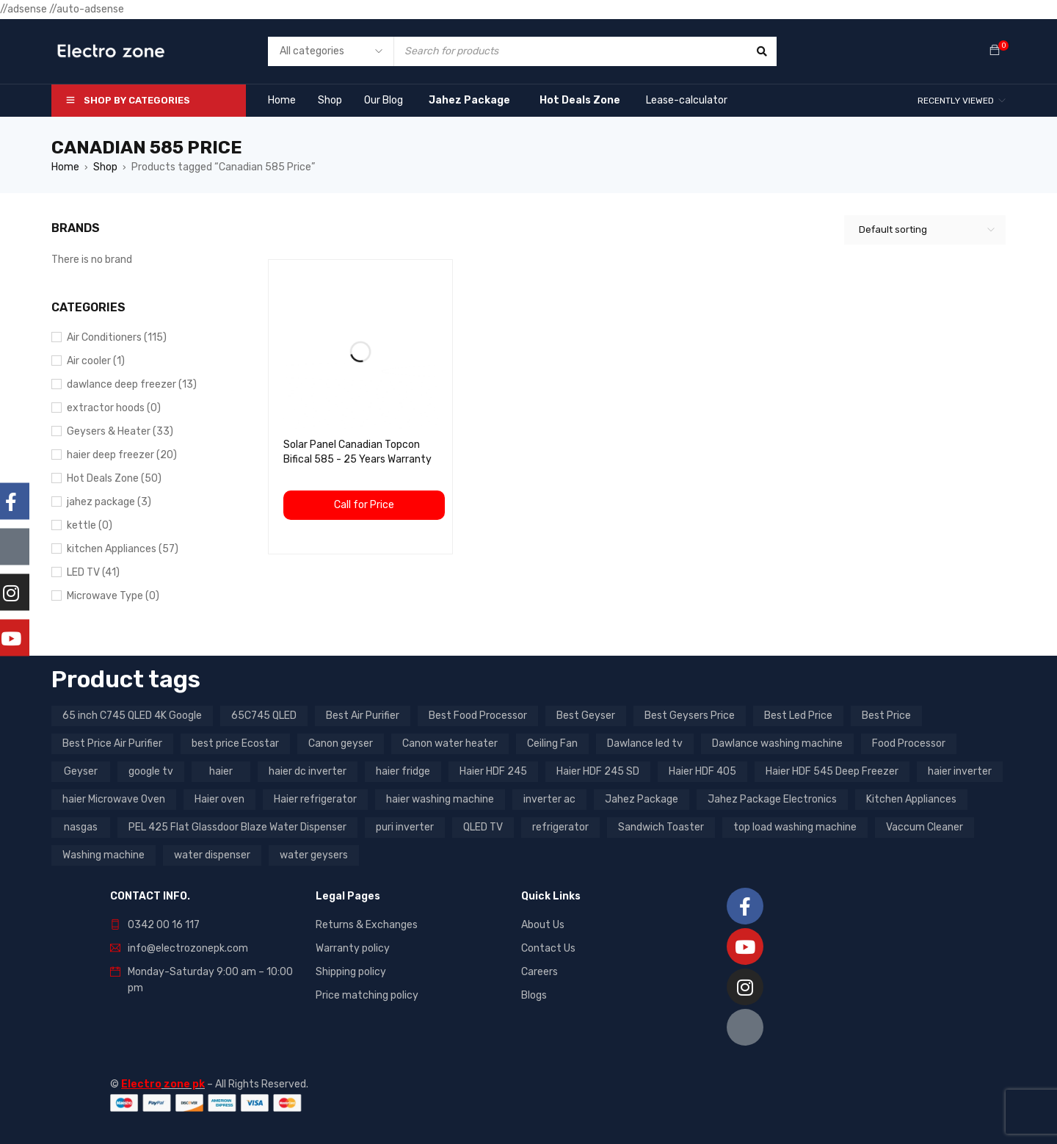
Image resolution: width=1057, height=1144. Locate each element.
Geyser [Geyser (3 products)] (81, 771)
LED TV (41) (93, 572)
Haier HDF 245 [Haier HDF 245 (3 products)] (493, 771)
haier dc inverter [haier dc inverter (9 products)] (307, 771)
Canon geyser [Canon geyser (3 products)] (340, 743)
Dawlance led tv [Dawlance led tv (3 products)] (645, 743)
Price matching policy (367, 995)
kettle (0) (89, 525)
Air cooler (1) (96, 361)
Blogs (534, 995)
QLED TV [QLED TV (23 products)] (483, 827)
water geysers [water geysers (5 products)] (314, 855)
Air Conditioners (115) (117, 337)
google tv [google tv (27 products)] (150, 771)
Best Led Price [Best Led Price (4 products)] (798, 715)
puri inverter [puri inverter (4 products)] (405, 827)
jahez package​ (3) (109, 502)
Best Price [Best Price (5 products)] (886, 715)
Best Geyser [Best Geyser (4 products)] (585, 715)
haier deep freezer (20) (122, 455)
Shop (105, 167)
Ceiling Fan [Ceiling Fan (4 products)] (552, 743)
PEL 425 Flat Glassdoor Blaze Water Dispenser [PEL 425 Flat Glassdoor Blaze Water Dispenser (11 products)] (237, 827)
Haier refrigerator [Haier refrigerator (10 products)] (315, 799)
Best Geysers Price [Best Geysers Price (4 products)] (689, 715)
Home (65, 167)
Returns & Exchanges (367, 925)
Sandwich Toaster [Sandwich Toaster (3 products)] (661, 827)
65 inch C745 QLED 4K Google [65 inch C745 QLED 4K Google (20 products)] (132, 715)
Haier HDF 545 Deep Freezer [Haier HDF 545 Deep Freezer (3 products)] (832, 771)
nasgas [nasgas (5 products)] (81, 827)
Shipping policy (351, 972)
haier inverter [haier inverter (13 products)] (960, 771)
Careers (539, 972)
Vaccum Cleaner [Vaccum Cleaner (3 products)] (924, 827)
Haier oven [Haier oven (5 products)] (219, 799)
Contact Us (548, 948)
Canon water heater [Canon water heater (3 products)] (450, 743)
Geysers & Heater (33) (120, 431)
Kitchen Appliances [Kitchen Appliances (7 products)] (911, 799)
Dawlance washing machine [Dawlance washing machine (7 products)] (777, 743)
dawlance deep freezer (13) (132, 384)
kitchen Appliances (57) (122, 549)
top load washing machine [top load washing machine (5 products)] (795, 827)
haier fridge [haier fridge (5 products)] (403, 771)
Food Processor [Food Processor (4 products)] (908, 743)
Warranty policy (353, 948)
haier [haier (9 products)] (221, 771)
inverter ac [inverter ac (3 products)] (549, 799)
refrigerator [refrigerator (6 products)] (560, 827)
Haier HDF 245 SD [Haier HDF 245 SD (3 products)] (597, 771)
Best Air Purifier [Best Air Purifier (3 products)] (362, 715)
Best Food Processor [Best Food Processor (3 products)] (478, 715)
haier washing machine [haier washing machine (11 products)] (440, 799)
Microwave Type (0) (113, 596)
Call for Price (364, 505)
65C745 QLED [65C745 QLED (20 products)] (264, 715)
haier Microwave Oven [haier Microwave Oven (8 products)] (113, 799)
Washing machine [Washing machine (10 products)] (103, 855)
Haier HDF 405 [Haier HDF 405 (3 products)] (702, 771)
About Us (542, 925)
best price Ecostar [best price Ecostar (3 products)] (235, 743)
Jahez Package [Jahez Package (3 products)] (641, 799)
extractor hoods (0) (114, 408)
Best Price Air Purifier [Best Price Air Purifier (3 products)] (112, 743)
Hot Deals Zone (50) (114, 478)
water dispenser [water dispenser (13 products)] (212, 855)
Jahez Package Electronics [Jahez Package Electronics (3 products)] (772, 799)
